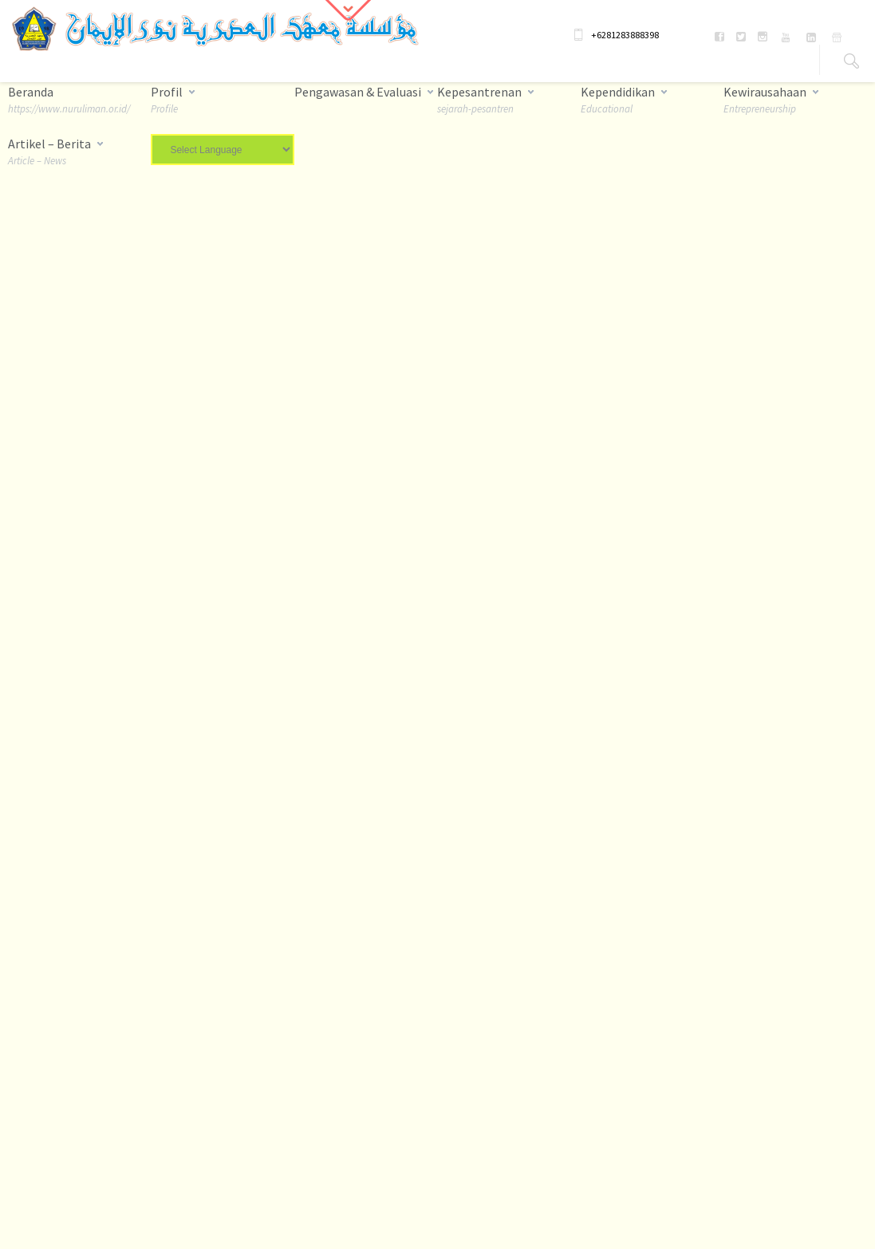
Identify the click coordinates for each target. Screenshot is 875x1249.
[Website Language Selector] (222, 149)
